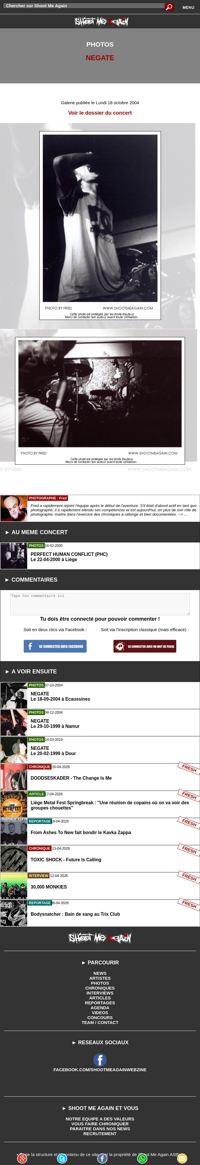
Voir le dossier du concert (100, 113)
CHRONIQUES (100, 988)
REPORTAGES (100, 1002)
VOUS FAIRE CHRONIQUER (100, 1123)
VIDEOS (100, 1012)
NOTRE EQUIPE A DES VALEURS (100, 1118)
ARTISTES (100, 978)
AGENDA (100, 1007)
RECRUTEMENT (100, 1133)
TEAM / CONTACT (100, 1022)
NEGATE (100, 58)
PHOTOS (100, 983)
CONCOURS (100, 1017)
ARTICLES (100, 997)
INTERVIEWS (100, 992)
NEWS (100, 973)
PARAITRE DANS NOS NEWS (100, 1128)
